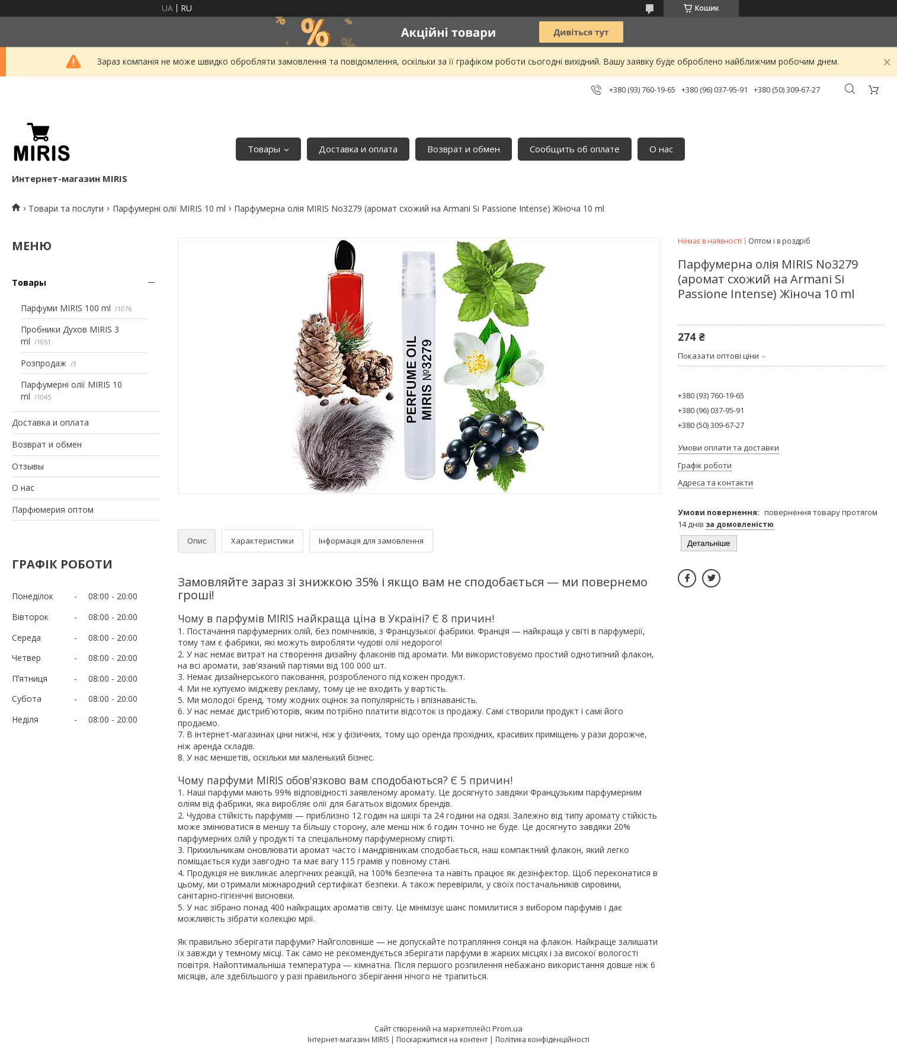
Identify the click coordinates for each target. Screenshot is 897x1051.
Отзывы (28, 466)
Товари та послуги (66, 208)
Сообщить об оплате (575, 149)
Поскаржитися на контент (442, 1039)
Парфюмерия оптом (53, 509)
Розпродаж (43, 363)
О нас (661, 149)
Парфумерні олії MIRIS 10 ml (169, 208)
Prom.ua (507, 1028)
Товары (264, 149)
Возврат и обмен (463, 149)
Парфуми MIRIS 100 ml (66, 308)
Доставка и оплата (358, 149)
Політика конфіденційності (542, 1039)
